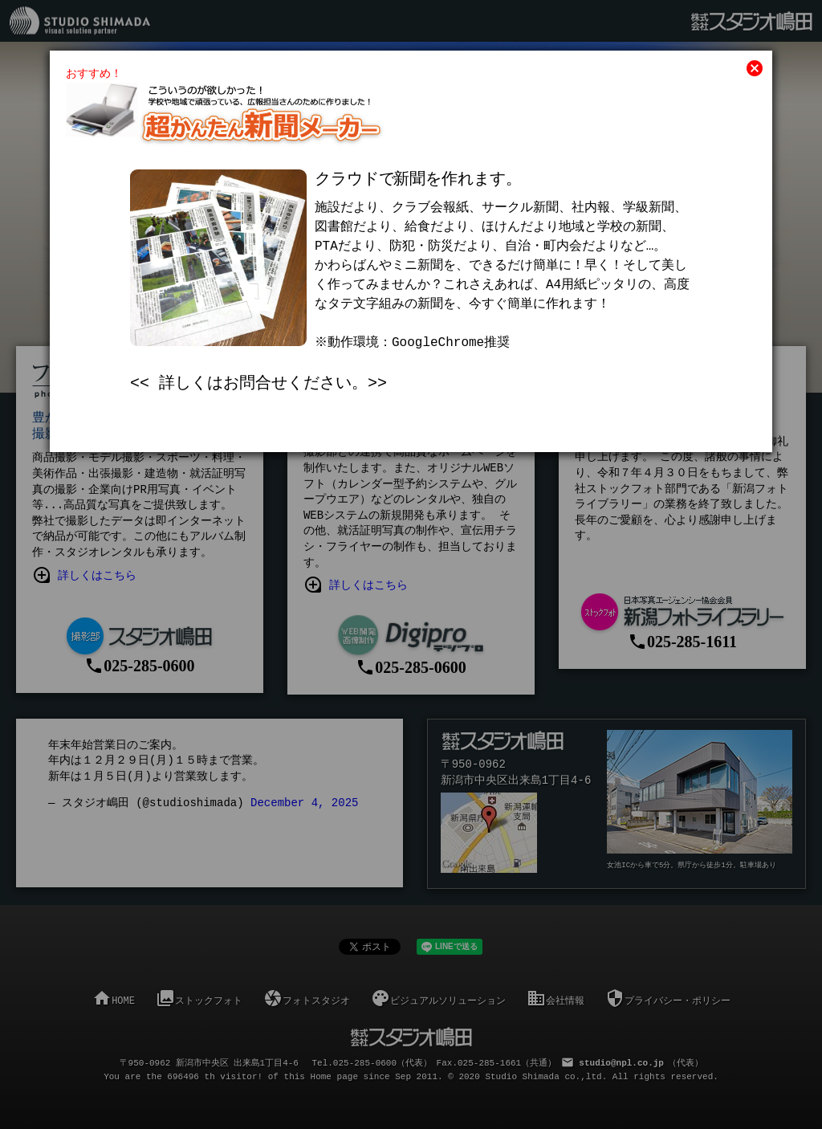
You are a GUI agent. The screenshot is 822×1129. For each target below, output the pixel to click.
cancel (754, 68)
